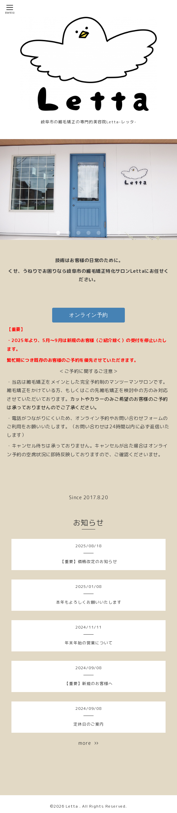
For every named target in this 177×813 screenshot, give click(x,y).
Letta (72, 806)
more (88, 743)
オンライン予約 (88, 315)
